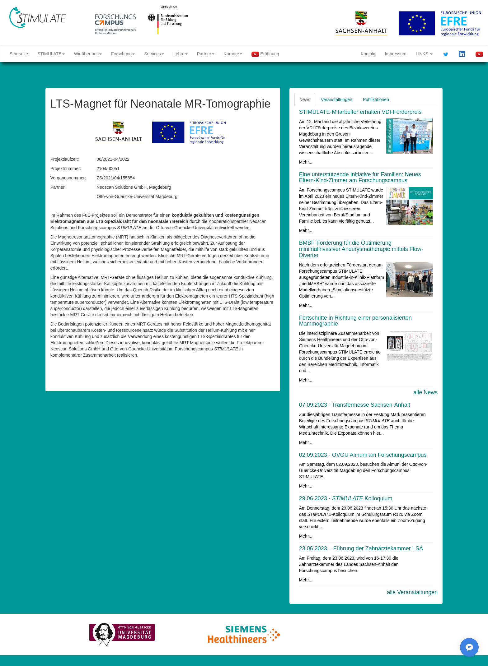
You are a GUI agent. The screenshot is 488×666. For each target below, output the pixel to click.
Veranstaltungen (336, 99)
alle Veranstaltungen (412, 592)
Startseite (19, 53)
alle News (425, 392)
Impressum (395, 53)
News (304, 99)
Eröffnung (265, 54)
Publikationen (376, 99)
